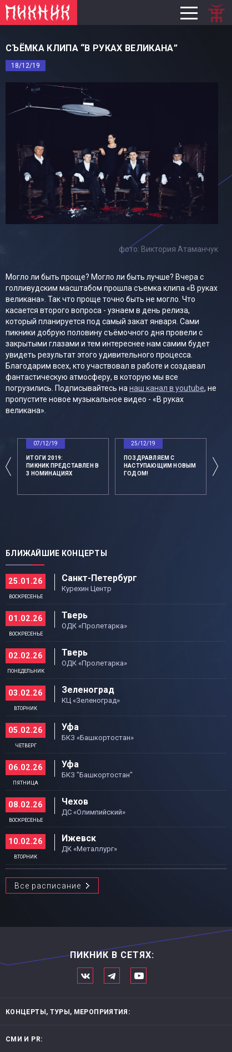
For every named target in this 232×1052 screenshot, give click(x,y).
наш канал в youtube (166, 388)
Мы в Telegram (112, 975)
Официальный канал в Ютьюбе (138, 975)
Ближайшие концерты (56, 553)
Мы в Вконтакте (85, 975)
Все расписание (47, 885)
